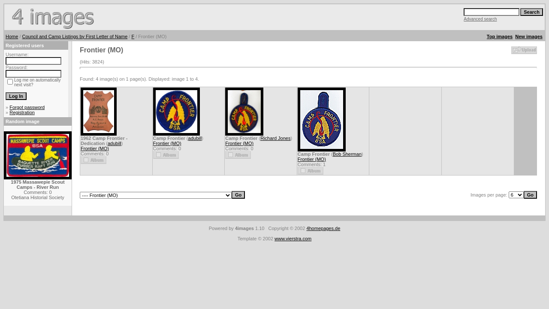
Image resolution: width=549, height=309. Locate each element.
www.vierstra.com (292, 238)
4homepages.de (323, 228)
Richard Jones (275, 138)
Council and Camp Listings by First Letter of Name (75, 36)
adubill (114, 143)
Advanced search (480, 19)
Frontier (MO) (95, 148)
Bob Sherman (347, 154)
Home (12, 36)
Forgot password (27, 107)
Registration (22, 112)
